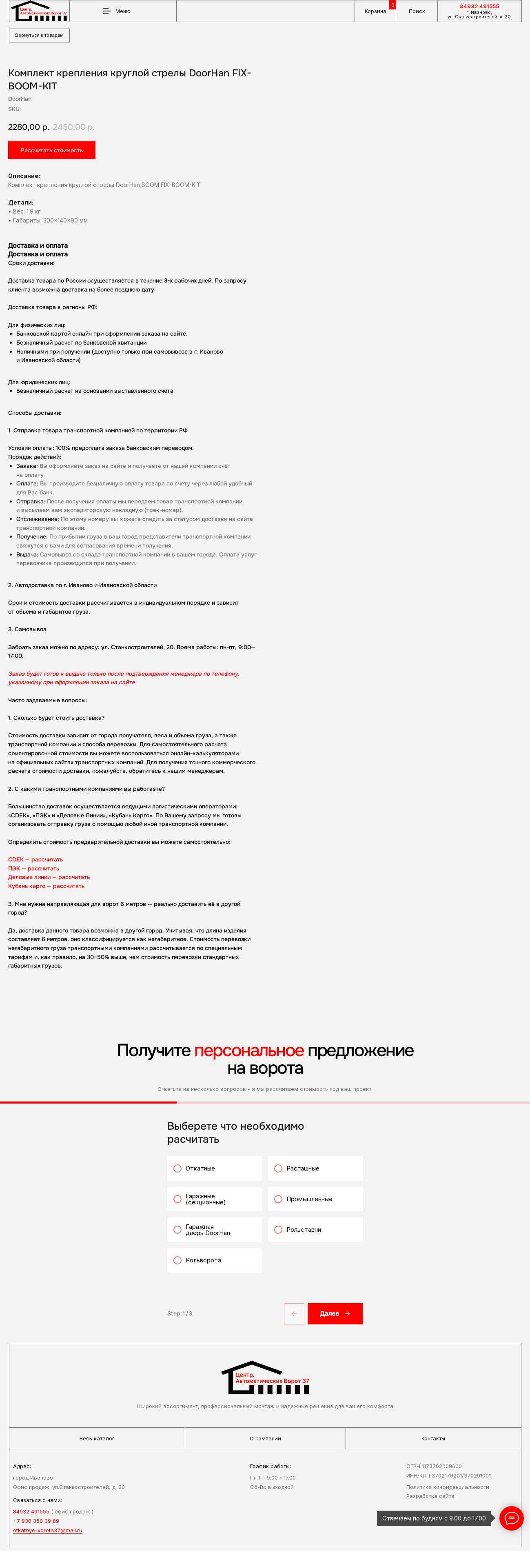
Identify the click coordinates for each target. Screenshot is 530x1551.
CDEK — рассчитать (256, 859)
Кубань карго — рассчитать (267, 886)
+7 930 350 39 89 (36, 1524)
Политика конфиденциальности (447, 1490)
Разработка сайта (430, 1499)
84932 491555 (479, 6)
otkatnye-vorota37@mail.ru (47, 1534)
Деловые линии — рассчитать (269, 877)
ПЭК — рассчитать (254, 868)
